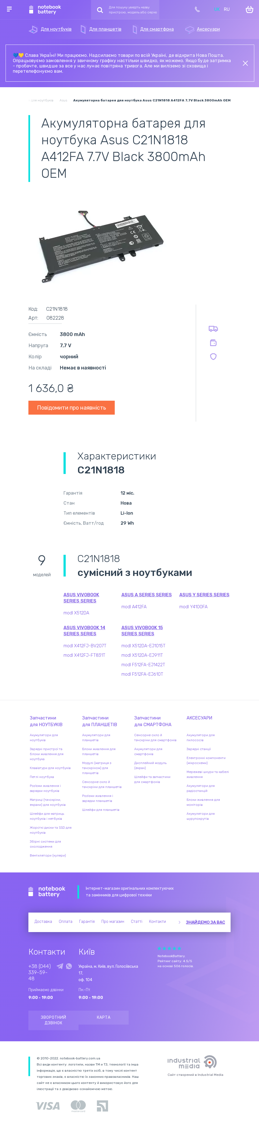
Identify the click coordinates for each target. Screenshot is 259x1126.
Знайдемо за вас (205, 922)
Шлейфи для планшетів (100, 810)
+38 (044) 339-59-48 (39, 972)
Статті (136, 921)
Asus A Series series (146, 594)
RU (227, 9)
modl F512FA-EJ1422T (143, 664)
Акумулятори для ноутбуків (44, 737)
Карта (104, 1017)
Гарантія (87, 921)
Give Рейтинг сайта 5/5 (179, 948)
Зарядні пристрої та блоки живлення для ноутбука (46, 754)
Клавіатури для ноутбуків (50, 768)
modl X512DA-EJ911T (142, 655)
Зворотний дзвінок (53, 1020)
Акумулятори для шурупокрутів (201, 816)
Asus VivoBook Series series (81, 598)
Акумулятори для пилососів (201, 737)
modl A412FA (133, 606)
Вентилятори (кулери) (48, 855)
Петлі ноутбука (42, 777)
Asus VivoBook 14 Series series (84, 630)
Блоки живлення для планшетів (99, 751)
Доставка (43, 921)
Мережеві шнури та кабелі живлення (208, 774)
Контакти (157, 921)
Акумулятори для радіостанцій (201, 788)
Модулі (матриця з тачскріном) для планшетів (96, 768)
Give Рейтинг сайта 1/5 (159, 948)
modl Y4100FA (193, 606)
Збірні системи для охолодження (45, 844)
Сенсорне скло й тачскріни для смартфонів (155, 737)
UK (217, 9)
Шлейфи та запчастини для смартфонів (152, 779)
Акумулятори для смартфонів (148, 751)
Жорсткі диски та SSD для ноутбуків (51, 830)
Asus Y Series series (204, 594)
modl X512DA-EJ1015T (143, 645)
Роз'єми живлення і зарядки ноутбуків (45, 788)
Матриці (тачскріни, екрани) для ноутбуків (48, 802)
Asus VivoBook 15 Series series (142, 630)
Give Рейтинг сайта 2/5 (164, 948)
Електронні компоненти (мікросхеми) (206, 760)
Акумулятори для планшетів (96, 737)
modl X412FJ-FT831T (84, 655)
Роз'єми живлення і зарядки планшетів (97, 798)
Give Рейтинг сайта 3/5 (169, 948)
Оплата (65, 921)
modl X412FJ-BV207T (84, 645)
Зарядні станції (199, 749)
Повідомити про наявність (71, 407)
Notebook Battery (46, 892)
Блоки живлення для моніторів (203, 802)
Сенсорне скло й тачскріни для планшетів (102, 784)
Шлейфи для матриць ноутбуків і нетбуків (47, 816)
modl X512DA (76, 613)
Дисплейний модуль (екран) (150, 765)
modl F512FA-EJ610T (142, 674)
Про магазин (112, 921)
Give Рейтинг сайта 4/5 (174, 948)
